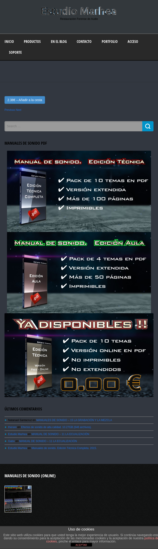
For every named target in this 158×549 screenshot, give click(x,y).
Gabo (11, 441)
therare (12, 427)
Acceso (133, 41)
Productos (32, 41)
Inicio (9, 41)
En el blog (59, 41)
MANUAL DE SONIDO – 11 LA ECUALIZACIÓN (60, 434)
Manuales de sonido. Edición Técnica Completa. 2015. (64, 448)
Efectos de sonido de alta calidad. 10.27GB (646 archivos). (56, 427)
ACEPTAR (81, 545)
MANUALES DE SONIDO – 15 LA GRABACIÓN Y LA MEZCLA (74, 420)
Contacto (84, 41)
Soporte (15, 52)
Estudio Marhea (17, 434)
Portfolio (110, 41)
